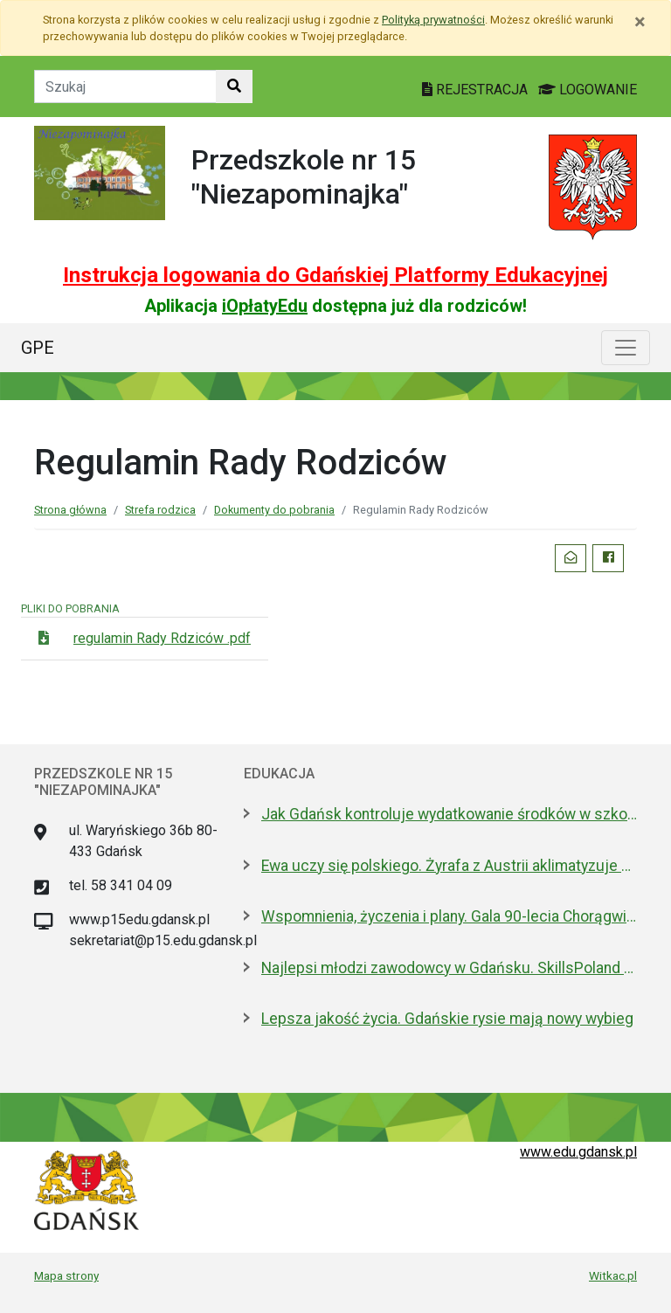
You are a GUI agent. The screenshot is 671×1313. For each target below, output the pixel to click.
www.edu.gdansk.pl (578, 1152)
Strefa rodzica (160, 509)
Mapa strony (66, 1275)
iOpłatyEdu (265, 305)
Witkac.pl (613, 1275)
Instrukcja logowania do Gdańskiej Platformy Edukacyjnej (335, 275)
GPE (37, 347)
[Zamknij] (640, 21)
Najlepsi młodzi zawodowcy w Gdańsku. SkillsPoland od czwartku (449, 968)
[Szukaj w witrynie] (234, 86)
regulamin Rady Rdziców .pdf (162, 638)
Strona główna (70, 509)
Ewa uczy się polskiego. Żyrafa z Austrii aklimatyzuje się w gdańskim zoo (449, 865)
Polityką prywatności (433, 19)
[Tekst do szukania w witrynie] (125, 86)
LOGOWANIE (587, 89)
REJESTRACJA (476, 89)
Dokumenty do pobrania (274, 509)
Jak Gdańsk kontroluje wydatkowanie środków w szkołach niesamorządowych (449, 814)
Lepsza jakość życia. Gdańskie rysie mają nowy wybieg (447, 1018)
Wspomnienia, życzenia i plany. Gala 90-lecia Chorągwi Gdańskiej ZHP (449, 916)
